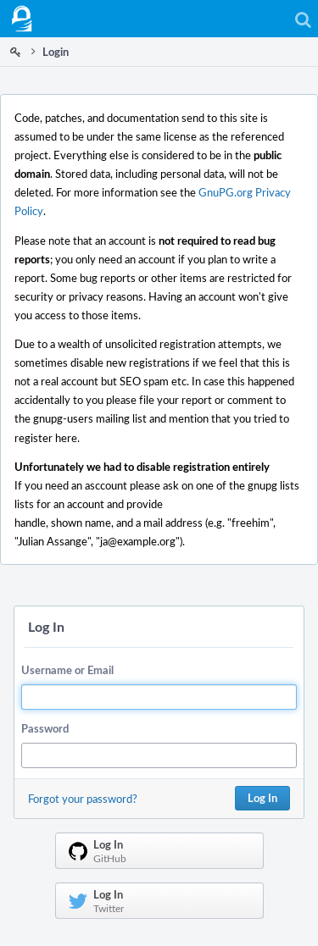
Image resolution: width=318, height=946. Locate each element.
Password (45, 728)
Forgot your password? (82, 798)
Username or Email (67, 670)
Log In (262, 797)
